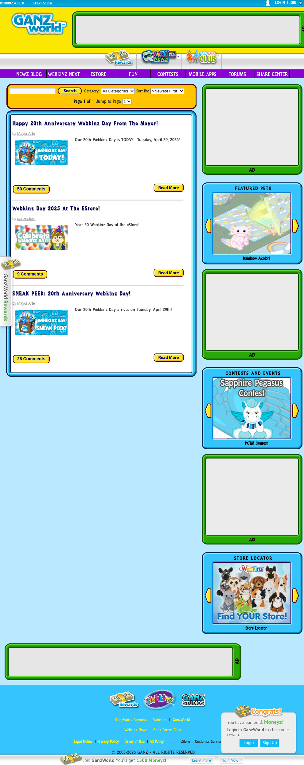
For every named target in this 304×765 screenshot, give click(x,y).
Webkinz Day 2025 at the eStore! (56, 208)
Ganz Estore (43, 3)
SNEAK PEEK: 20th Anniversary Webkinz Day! (71, 294)
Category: (91, 90)
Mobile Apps (202, 74)
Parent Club (202, 57)
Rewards (119, 58)
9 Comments (30, 273)
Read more (169, 188)
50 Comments (31, 188)
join (293, 2)
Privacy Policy (108, 741)
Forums (237, 74)
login (280, 2)
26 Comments (31, 358)
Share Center (272, 74)
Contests (167, 74)
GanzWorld (181, 719)
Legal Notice (83, 741)
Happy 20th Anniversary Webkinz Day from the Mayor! (85, 123)
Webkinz (159, 719)
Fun (133, 74)
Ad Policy (157, 741)
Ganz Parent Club (167, 730)
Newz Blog (29, 74)
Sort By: (142, 90)
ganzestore (26, 219)
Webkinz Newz (159, 57)
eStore (98, 74)
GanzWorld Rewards (131, 719)
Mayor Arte (26, 133)
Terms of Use (134, 741)
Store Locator (256, 628)
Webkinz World (12, 3)
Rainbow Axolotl (256, 258)
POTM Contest (256, 443)
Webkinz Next (64, 74)
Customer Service (208, 741)
